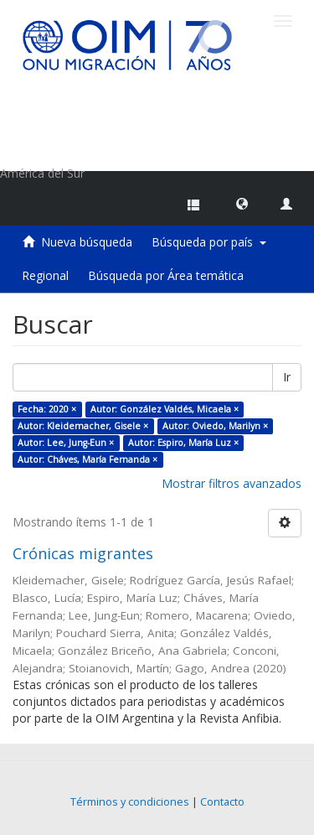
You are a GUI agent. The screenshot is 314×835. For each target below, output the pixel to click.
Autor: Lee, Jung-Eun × (66, 443)
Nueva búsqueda (86, 242)
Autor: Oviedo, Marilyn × (215, 426)
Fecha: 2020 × (47, 409)
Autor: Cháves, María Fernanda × (87, 459)
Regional (45, 275)
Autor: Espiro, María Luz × (183, 443)
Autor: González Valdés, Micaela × (164, 409)
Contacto (222, 802)
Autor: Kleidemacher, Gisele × (83, 426)
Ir (287, 377)
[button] (242, 203)
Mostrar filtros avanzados (231, 483)
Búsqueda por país (209, 242)
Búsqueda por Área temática (166, 275)
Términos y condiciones (129, 802)
